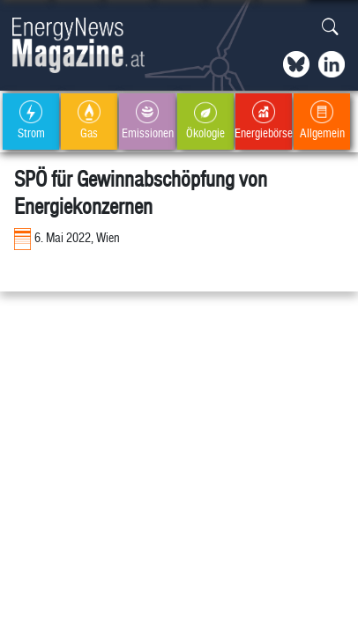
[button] (330, 28)
